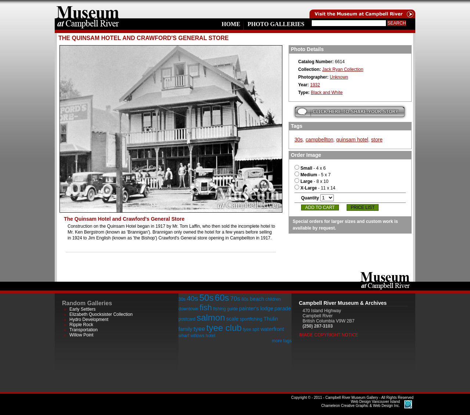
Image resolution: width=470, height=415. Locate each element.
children (273, 299)
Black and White (327, 92)
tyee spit (251, 329)
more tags (282, 340)
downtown (188, 308)
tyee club (224, 328)
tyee (199, 328)
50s (206, 298)
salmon (210, 317)
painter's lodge (256, 308)
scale (232, 319)
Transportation (83, 329)
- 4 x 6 (310, 168)
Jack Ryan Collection (342, 69)
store (377, 139)
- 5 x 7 (312, 174)
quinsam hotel (352, 139)
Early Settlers (82, 309)
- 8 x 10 (311, 181)
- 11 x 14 (314, 188)
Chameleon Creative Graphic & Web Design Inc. (360, 404)
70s (235, 298)
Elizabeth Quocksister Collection (101, 314)
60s (222, 298)
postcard (186, 319)
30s (298, 139)
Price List (363, 207)
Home (230, 24)
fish (205, 307)
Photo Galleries (275, 24)
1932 (315, 84)
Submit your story (350, 112)
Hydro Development (88, 319)
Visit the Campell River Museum (361, 9)
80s (244, 299)
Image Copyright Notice (328, 335)
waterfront (272, 329)
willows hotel (203, 335)
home (88, 9)
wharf (183, 335)
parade (283, 308)
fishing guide (225, 308)
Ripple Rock (81, 324)
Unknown (339, 77)
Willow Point (81, 335)
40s (192, 298)
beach (257, 299)
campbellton (319, 139)
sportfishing (251, 319)
